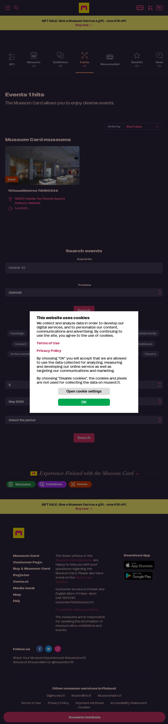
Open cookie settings (84, 391)
